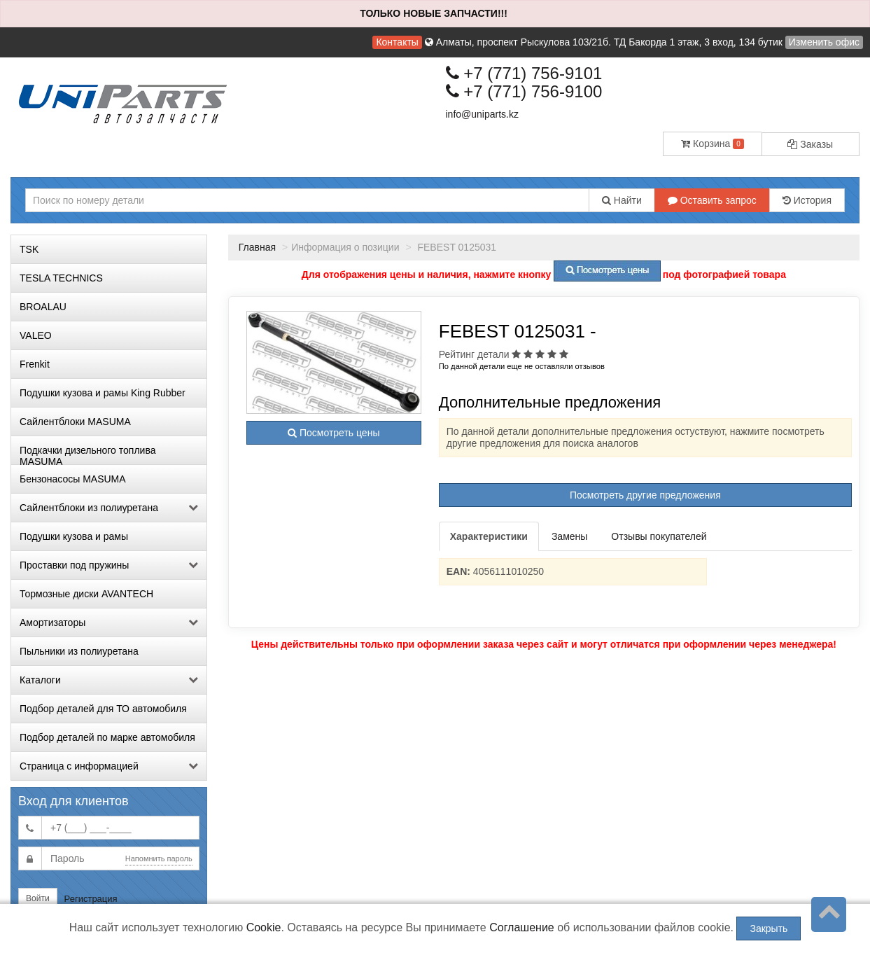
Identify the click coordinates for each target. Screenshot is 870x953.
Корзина (712, 143)
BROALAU (43, 306)
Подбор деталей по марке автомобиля (107, 737)
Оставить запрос (712, 200)
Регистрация (91, 898)
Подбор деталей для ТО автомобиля (103, 708)
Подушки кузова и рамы (74, 536)
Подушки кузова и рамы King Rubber (102, 392)
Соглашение (521, 927)
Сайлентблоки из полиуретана (109, 507)
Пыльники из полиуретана (79, 651)
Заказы (810, 144)
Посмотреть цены (333, 432)
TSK (29, 249)
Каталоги (109, 680)
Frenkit (35, 364)
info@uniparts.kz (482, 114)
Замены (569, 536)
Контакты (397, 42)
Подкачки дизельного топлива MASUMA (87, 454)
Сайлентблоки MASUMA (75, 421)
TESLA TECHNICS (61, 278)
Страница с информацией (109, 766)
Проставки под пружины (109, 565)
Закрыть (768, 928)
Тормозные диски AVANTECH (86, 593)
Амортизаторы (109, 622)
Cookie (263, 927)
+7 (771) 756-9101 (524, 73)
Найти (622, 200)
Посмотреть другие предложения (645, 495)
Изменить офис (824, 42)
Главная (257, 247)
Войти (38, 898)
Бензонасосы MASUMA (73, 479)
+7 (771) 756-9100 (524, 91)
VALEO (36, 335)
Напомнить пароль (158, 858)
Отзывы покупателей (658, 536)
